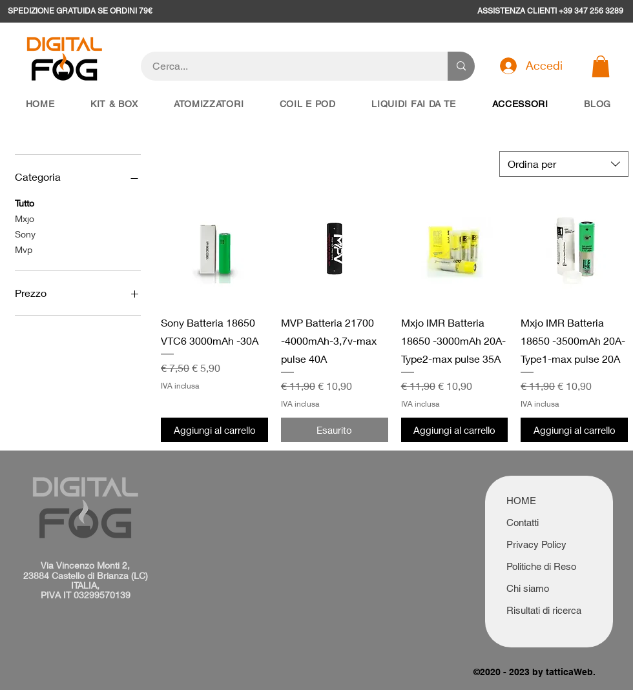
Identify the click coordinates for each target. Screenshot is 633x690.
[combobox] (563, 164)
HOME (521, 500)
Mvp (23, 248)
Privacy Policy (536, 544)
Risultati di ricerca (543, 610)
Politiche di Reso (541, 566)
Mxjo (24, 217)
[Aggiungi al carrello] (214, 430)
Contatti (522, 522)
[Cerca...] (286, 66)
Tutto (24, 202)
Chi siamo (527, 588)
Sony (25, 233)
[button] (601, 66)
